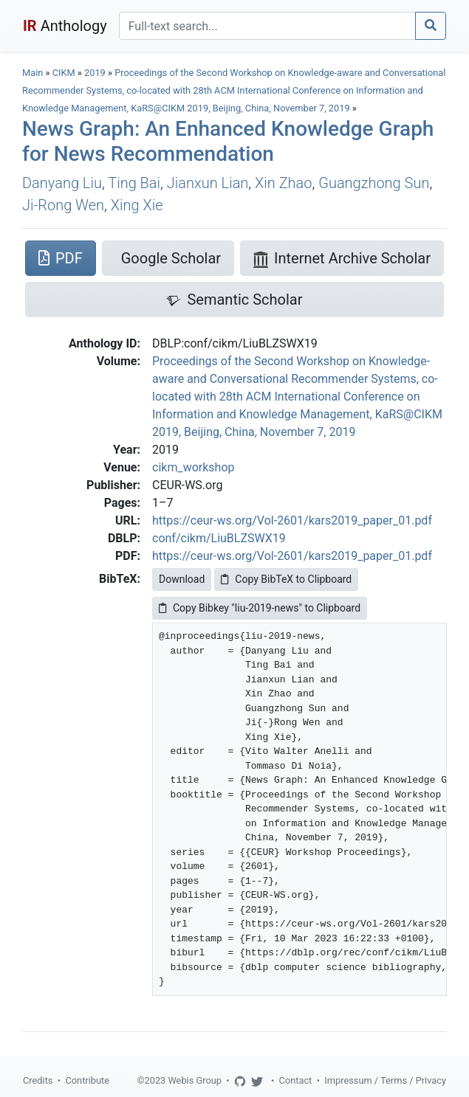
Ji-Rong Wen (63, 205)
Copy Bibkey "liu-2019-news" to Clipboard (259, 608)
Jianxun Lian (208, 183)
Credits (37, 1080)
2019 (95, 72)
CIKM (63, 72)
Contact (295, 1080)
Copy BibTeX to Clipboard (286, 579)
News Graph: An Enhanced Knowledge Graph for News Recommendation (228, 141)
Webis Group (195, 1080)
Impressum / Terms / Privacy (385, 1080)
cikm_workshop (193, 467)
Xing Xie (137, 205)
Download (182, 579)
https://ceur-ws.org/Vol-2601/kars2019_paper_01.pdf (292, 520)
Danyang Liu (62, 183)
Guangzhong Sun (373, 183)
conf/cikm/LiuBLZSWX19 (219, 538)
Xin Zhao (283, 183)
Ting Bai (134, 183)
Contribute (87, 1080)
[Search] (267, 26)
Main (32, 72)
